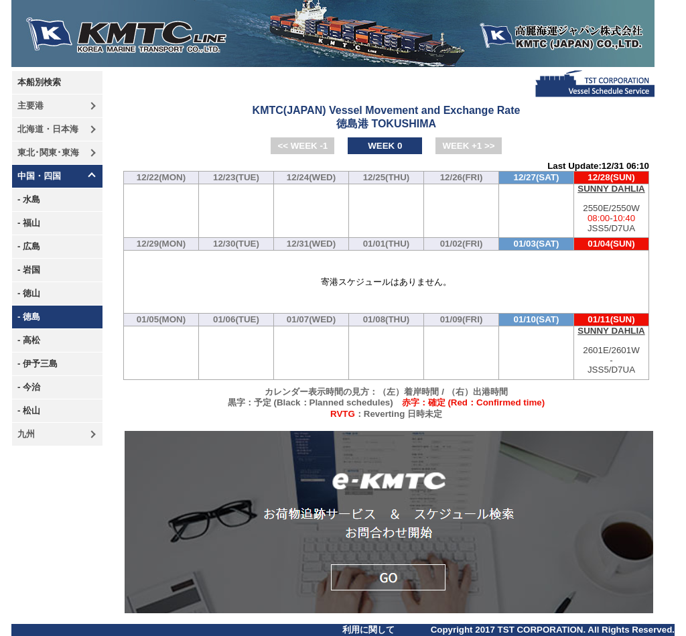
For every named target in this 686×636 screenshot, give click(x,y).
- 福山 (28, 223)
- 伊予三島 (37, 364)
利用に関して (368, 630)
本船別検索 (39, 82)
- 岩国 (28, 270)
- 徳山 (28, 293)
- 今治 (28, 387)
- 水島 (28, 199)
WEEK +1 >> (468, 146)
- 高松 (28, 340)
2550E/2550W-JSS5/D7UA (611, 208)
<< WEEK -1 (302, 146)
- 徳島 (28, 317)
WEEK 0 (385, 146)
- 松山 (28, 410)
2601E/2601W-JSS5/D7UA (611, 350)
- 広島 (28, 246)
